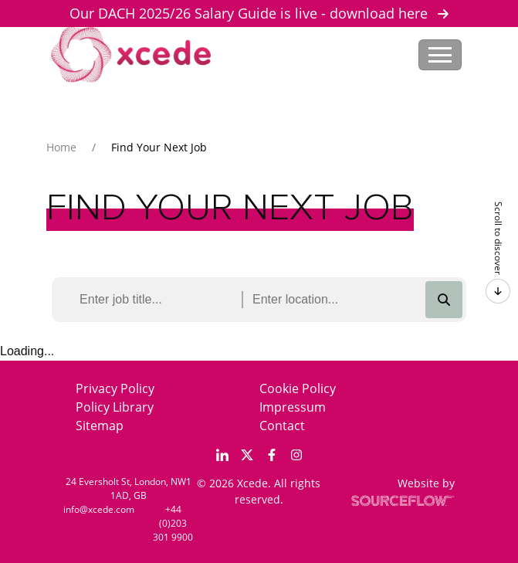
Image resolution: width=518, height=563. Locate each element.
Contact (282, 425)
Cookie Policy (297, 388)
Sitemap (100, 425)
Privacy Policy (115, 388)
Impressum (292, 407)
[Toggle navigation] (440, 54)
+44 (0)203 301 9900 (173, 523)
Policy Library (115, 407)
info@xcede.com (98, 509)
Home (61, 147)
